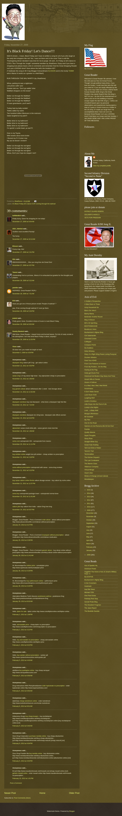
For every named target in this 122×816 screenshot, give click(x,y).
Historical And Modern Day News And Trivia (99, 376)
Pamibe (87, 429)
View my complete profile (102, 166)
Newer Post (10, 793)
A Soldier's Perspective (92, 301)
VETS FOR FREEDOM (92, 218)
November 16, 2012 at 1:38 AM (23, 431)
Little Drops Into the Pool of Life (95, 404)
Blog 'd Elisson (89, 320)
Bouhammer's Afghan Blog (93, 332)
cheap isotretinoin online (28, 701)
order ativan (46, 520)
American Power (90, 569)
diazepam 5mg (17, 363)
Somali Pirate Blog (90, 602)
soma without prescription (21, 467)
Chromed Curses (90, 338)
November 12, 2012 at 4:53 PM (23, 366)
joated (14, 318)
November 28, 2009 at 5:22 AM (23, 280)
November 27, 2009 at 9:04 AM (23, 221)
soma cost (16, 441)
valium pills (16, 506)
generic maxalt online (20, 773)
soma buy (15, 493)
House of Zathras (90, 382)
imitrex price (31, 565)
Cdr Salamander (90, 335)
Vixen (14, 346)
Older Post (74, 793)
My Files (87, 420)
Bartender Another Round (93, 317)
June (88, 533)
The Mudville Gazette (91, 611)
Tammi (14, 272)
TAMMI (71, 71)
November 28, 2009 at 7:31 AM (23, 294)
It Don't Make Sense (91, 392)
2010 (89, 507)
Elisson (15, 246)
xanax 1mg (16, 376)
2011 (89, 503)
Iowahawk (87, 586)
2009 (89, 510)
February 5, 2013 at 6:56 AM (22, 676)
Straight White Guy (91, 442)
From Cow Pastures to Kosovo (95, 364)
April (88, 540)
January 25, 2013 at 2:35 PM (22, 540)
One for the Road (90, 423)
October (89, 520)
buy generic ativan (18, 389)
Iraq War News (89, 589)
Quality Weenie (89, 432)
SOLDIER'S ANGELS (92, 214)
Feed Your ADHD (90, 360)
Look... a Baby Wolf (91, 410)
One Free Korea (90, 595)
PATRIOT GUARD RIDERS (94, 211)
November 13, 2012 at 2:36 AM (23, 379)
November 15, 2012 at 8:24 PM (23, 418)
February (89, 547)
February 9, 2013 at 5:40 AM (22, 726)
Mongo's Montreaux (91, 414)
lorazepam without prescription (53, 535)
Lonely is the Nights (91, 407)
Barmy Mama (89, 314)
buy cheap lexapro (32, 716)
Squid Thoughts (90, 435)
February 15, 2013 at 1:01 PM (22, 778)
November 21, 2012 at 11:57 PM (23, 483)
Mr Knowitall (88, 417)
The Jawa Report (90, 608)
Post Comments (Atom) (22, 798)
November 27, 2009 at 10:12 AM (23, 239)
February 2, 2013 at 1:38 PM (22, 614)
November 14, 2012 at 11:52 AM (23, 392)
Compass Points (90, 345)
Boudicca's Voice (90, 329)
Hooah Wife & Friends (92, 379)
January (89, 550)
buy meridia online (36, 753)
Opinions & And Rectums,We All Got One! (99, 426)
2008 (89, 555)
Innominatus (88, 388)
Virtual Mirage (89, 470)
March (88, 544)
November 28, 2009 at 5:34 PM (23, 311)
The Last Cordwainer (91, 460)
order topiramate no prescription (53, 686)
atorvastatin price (23, 624)
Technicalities (89, 454)
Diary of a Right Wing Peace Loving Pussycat (100, 354)
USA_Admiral (17, 229)
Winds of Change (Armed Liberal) (96, 476)
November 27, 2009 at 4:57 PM (23, 265)
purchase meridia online (37, 736)
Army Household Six (91, 307)
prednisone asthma (45, 596)
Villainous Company (91, 467)
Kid (13, 301)
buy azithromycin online (35, 581)
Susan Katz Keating (91, 445)
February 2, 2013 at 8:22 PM (22, 645)
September (90, 523)
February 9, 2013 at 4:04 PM (22, 743)
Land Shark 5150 (90, 395)
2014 (89, 493)
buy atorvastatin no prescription (28, 640)
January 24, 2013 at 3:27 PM (22, 525)
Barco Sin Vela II (90, 310)
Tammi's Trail (89, 451)
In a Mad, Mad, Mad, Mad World (95, 385)
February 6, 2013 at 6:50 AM (22, 691)
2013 (89, 497)
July (87, 530)
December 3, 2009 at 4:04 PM (22, 352)
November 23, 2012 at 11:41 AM (23, 496)
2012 (89, 500)
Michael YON (89, 592)
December (90, 513)
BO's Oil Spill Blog (90, 323)
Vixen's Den (88, 473)
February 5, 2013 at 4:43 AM (22, 660)
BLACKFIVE (88, 577)
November (90, 516)
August (89, 527)
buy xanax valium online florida (23, 480)
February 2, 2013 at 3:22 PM (22, 630)
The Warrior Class (90, 463)
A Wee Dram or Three (92, 304)
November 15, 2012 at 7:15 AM (23, 405)
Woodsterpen (89, 479)
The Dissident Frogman (92, 605)
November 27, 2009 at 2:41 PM (23, 252)
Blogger (72, 811)
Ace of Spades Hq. (91, 565)
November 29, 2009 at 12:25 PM (23, 339)
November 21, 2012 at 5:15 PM (23, 470)
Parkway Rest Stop (91, 599)
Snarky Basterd (18, 331)
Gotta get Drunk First (91, 373)
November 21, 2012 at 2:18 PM (23, 457)
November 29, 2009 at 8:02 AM (23, 324)
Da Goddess (88, 348)
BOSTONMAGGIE (90, 326)
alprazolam (16, 428)
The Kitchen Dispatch (91, 457)
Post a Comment (16, 783)
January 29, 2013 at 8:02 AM (22, 601)
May (88, 537)
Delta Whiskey (89, 351)
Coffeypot (87, 342)
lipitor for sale (22, 611)
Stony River (88, 438)
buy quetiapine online (27, 670)
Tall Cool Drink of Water (92, 448)
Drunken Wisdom (90, 357)
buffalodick (16, 215)
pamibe (15, 288)
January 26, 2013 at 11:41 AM (22, 555)
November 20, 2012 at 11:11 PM (23, 444)
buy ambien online (18, 454)
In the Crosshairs (90, 583)
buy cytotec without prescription (28, 655)
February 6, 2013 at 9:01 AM (22, 706)
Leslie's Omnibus (90, 401)
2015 (89, 490)
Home (42, 793)
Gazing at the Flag (90, 370)
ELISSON (52, 71)
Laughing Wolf (89, 398)
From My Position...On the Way (95, 367)
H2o (13, 259)
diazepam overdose (19, 402)
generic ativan (47, 550)
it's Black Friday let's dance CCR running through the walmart (34, 204)
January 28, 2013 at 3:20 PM (22, 571)
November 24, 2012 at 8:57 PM (23, 510)
